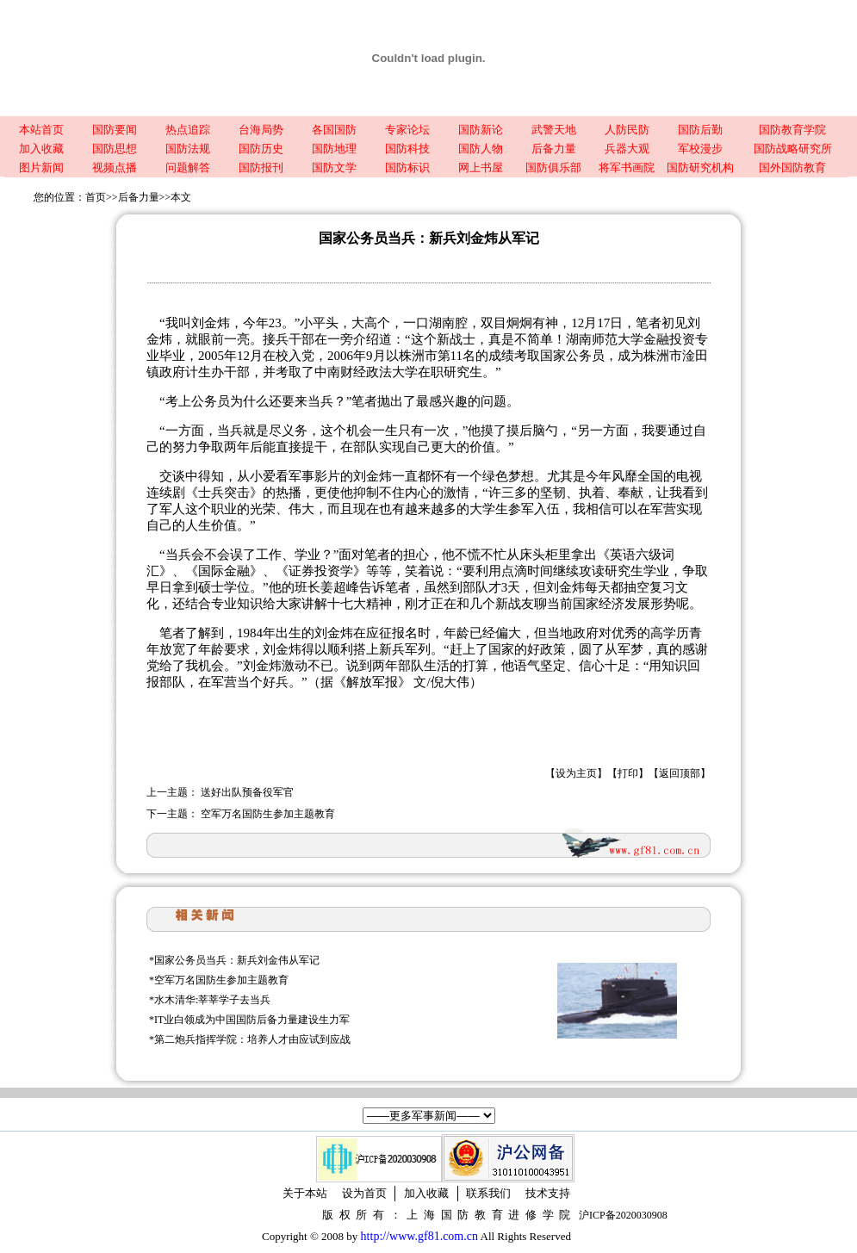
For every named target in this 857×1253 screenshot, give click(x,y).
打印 (628, 773)
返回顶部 (679, 773)
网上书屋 (480, 167)
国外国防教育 (792, 167)
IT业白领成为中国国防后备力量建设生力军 (252, 1020)
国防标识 (407, 167)
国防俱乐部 (553, 167)
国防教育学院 (792, 129)
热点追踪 (187, 129)
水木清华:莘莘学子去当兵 (212, 1000)
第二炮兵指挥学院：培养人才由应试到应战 (252, 1039)
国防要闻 (114, 129)
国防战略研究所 (793, 148)
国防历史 (261, 148)
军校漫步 (700, 148)
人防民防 (627, 129)
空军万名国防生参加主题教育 (268, 814)
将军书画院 (627, 167)
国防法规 (187, 148)
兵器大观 (627, 148)
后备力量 (553, 148)
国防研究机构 (700, 167)
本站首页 (41, 129)
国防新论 (480, 129)
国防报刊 (261, 167)
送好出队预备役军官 (247, 792)
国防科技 (407, 148)
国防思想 (114, 148)
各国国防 (334, 129)
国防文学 (334, 167)
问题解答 (187, 167)
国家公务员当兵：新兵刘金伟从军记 (237, 960)
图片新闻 (41, 167)
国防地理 (334, 148)
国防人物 (480, 148)
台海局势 (261, 129)
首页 (95, 197)
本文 (181, 197)
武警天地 (553, 129)
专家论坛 (407, 129)
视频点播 (114, 167)
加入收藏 (41, 148)
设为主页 (576, 773)
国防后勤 (700, 129)
